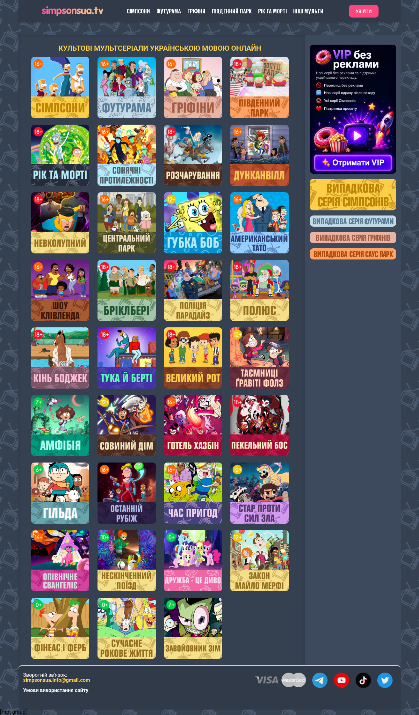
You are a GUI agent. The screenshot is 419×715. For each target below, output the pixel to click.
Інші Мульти (308, 11)
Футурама (168, 11)
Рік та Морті (272, 11)
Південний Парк (232, 11)
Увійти (364, 11)
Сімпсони (138, 11)
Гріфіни (196, 11)
